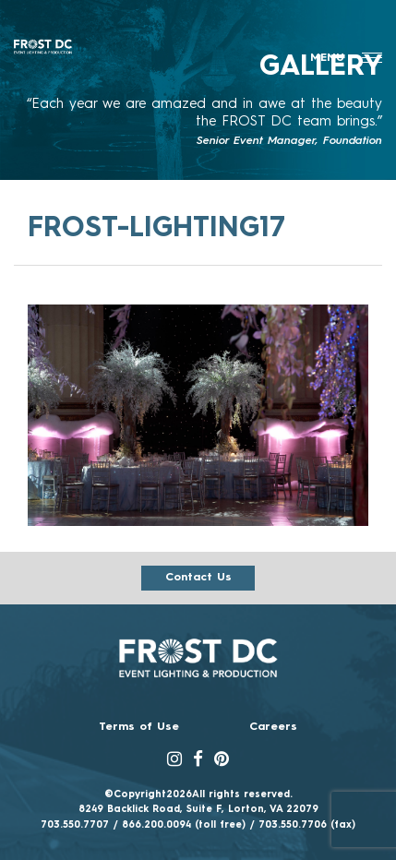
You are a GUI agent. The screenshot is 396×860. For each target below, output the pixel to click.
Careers (273, 727)
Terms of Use (139, 727)
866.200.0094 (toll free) (184, 825)
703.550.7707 (75, 825)
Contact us (198, 577)
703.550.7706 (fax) (306, 825)
